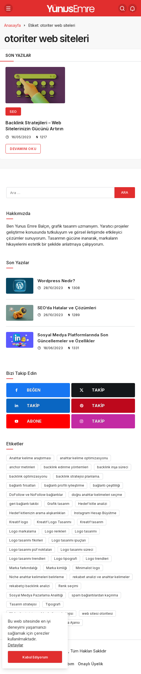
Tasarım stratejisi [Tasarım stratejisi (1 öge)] (23, 604)
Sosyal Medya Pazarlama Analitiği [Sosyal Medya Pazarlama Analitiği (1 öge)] (36, 595)
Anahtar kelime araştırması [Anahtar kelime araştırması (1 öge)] (30, 458)
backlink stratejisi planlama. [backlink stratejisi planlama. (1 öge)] (78, 476)
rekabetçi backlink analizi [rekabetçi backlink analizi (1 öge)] (29, 586)
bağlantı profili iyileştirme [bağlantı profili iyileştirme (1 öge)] (64, 485)
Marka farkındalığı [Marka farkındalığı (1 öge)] (23, 568)
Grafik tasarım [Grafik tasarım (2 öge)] (58, 504)
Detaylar (15, 644)
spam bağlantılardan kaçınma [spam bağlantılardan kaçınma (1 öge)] (95, 595)
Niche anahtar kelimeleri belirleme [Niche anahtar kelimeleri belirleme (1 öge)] (36, 577)
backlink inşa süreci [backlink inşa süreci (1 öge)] (112, 467)
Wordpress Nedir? (56, 280)
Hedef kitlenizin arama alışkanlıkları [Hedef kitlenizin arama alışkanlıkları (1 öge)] (37, 513)
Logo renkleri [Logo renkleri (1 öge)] (55, 531)
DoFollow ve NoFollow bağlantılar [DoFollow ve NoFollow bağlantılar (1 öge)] (36, 495)
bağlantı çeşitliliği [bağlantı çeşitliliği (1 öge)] (106, 485)
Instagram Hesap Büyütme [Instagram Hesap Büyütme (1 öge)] (95, 513)
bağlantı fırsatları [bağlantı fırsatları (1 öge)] (22, 485)
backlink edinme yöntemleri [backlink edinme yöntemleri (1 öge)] (66, 467)
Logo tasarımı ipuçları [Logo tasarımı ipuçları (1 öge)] (69, 540)
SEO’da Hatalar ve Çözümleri (66, 307)
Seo (13, 112)
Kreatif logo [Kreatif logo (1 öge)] (18, 522)
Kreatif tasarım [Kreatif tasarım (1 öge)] (91, 522)
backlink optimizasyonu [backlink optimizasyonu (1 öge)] (28, 476)
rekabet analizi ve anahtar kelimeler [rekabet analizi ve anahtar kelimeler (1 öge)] (101, 577)
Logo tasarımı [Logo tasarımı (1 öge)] (86, 531)
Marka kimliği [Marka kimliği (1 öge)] (56, 568)
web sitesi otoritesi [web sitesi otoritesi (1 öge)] (97, 613)
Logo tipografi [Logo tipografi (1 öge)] (65, 559)
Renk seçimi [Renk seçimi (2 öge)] (68, 586)
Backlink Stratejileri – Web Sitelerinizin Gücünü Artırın (34, 125)
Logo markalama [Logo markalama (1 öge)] (22, 531)
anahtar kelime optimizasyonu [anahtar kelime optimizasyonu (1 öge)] (84, 458)
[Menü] (8, 8)
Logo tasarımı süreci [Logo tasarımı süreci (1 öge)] (77, 550)
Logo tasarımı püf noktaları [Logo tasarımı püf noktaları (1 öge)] (30, 550)
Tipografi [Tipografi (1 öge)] (52, 604)
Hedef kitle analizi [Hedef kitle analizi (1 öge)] (92, 504)
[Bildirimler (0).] (132, 8)
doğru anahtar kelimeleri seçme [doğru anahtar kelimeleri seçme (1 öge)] (97, 495)
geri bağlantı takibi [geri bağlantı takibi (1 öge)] (24, 504)
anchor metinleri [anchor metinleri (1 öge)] (22, 467)
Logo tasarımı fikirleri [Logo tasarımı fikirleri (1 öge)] (26, 540)
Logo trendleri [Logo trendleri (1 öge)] (97, 559)
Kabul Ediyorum (35, 657)
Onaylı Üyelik (90, 663)
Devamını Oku (23, 149)
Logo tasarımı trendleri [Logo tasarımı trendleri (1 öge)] (27, 559)
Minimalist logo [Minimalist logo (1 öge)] (88, 568)
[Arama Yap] (122, 8)
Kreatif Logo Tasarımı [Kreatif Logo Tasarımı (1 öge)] (54, 522)
